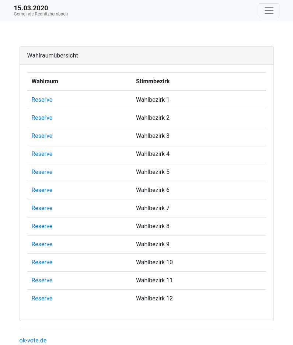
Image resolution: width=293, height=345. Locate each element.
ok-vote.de (33, 340)
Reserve (42, 99)
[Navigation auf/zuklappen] (269, 10)
